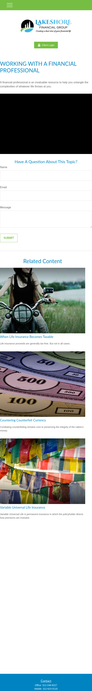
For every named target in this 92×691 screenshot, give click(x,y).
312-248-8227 (49, 685)
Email (3, 187)
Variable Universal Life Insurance (22, 507)
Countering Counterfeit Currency (23, 420)
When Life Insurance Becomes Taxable (26, 337)
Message (5, 207)
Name (3, 167)
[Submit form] (8, 238)
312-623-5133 (50, 688)
